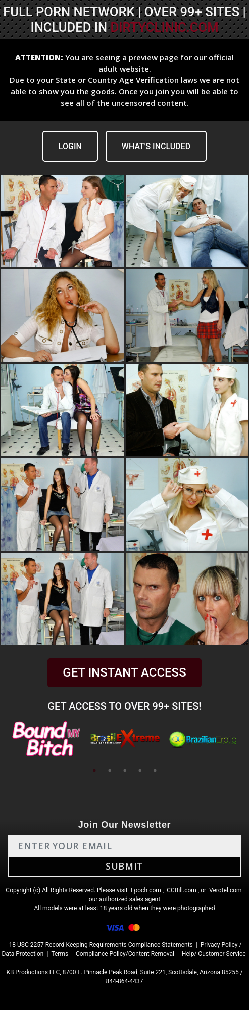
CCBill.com (181, 890)
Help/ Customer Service (214, 953)
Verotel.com (225, 890)
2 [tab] (110, 770)
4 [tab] (140, 770)
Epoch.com (146, 890)
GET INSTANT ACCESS (124, 672)
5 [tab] (155, 770)
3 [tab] (125, 770)
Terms (59, 953)
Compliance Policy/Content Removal (125, 953)
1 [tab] (94, 770)
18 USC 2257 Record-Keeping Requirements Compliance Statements (101, 944)
